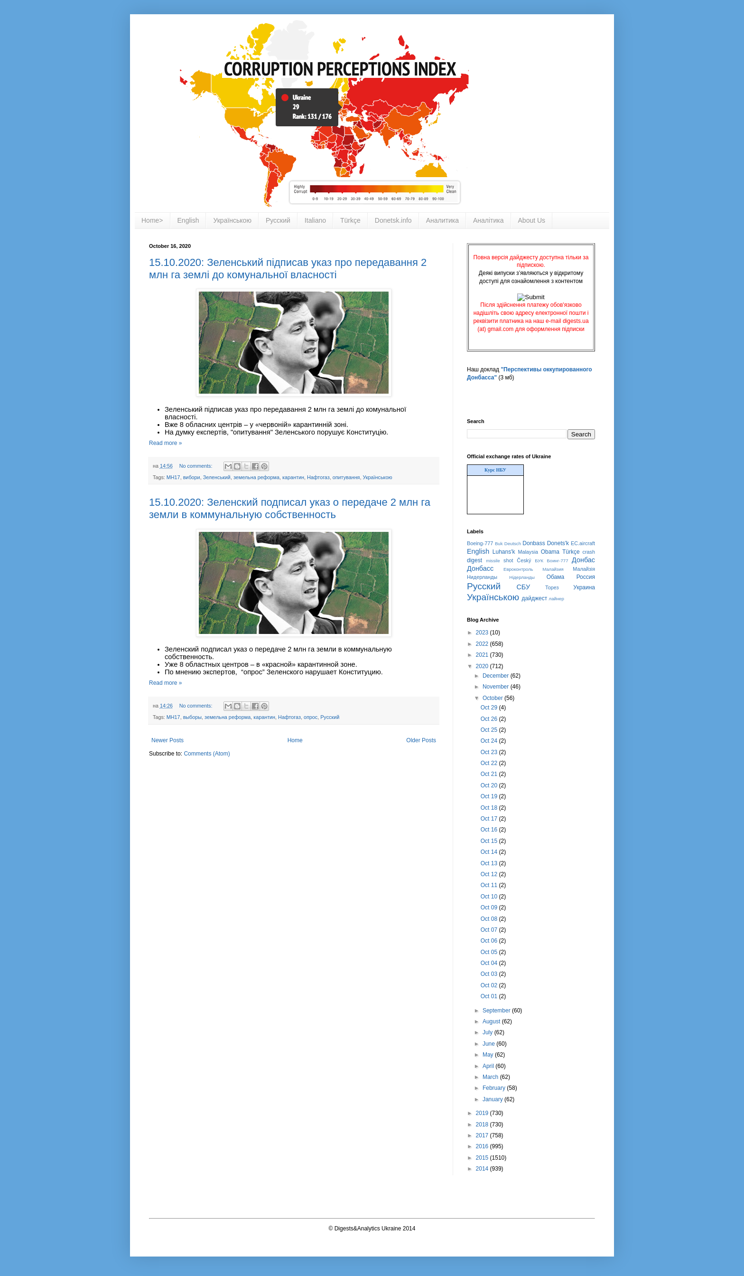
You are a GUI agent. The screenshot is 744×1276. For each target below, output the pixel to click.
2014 (483, 1168)
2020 (483, 666)
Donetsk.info (393, 220)
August (492, 1021)
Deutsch (512, 543)
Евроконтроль (518, 569)
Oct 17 (490, 818)
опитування (346, 477)
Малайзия (553, 569)
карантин (293, 477)
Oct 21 (490, 774)
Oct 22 (490, 763)
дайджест (535, 598)
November (497, 686)
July (488, 1032)
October (493, 698)
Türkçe (350, 220)
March (491, 1077)
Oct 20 (490, 785)
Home (295, 740)
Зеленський (217, 477)
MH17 (173, 477)
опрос (310, 717)
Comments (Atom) (207, 753)
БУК (539, 560)
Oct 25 (490, 730)
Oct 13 (490, 863)
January (493, 1099)
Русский (278, 220)
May (489, 1054)
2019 (483, 1113)
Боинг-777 (557, 560)
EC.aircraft (583, 543)
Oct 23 (490, 752)
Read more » (165, 443)
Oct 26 (490, 719)
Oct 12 (490, 874)
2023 (483, 632)
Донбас (583, 560)
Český (524, 560)
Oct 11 (490, 885)
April (489, 1066)
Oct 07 (490, 929)
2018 (483, 1124)
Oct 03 (490, 974)
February (495, 1088)
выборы (192, 717)
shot (508, 560)
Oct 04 (490, 963)
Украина (584, 587)
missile (493, 560)
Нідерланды (522, 577)
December (497, 675)
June (489, 1043)
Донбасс (480, 568)
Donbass (533, 543)
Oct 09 (490, 907)
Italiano (315, 220)
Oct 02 (490, 985)
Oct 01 (490, 996)
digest (474, 560)
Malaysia (528, 552)
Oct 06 (490, 940)
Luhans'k (504, 551)
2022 (483, 644)
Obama (550, 551)
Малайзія (584, 569)
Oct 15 (490, 841)
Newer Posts (167, 740)
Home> (152, 220)
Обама (556, 577)
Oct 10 (490, 896)
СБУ (523, 587)
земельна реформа (256, 477)
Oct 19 (490, 796)
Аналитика (442, 220)
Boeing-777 (480, 543)
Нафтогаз (318, 477)
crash (589, 552)
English (188, 220)
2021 (483, 655)
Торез (551, 587)
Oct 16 (490, 829)
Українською (232, 220)
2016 (483, 1146)
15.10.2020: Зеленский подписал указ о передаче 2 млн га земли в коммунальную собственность (289, 508)
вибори (191, 477)
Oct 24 (490, 740)
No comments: (196, 466)
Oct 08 (490, 919)
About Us (532, 220)
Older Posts (421, 740)
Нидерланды (482, 577)
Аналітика (488, 220)
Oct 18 (490, 807)
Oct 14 (490, 852)
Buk (499, 543)
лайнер (556, 598)
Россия (586, 577)
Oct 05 (490, 952)
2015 (483, 1157)
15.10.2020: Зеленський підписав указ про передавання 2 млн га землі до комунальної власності (288, 268)
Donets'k (558, 543)
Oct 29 (490, 707)
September (497, 1010)
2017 (483, 1135)
